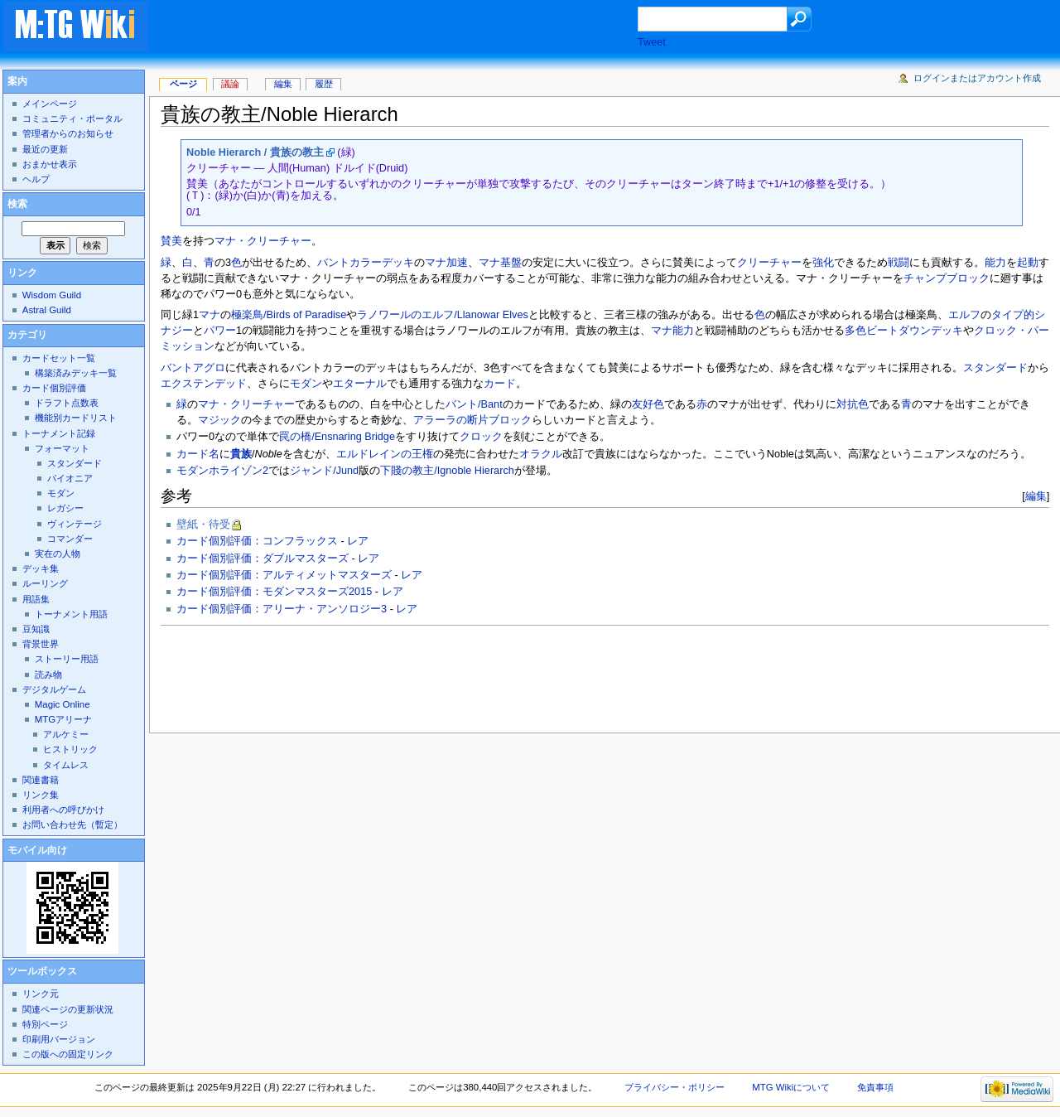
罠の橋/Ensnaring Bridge (337, 436)
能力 (995, 262)
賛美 (171, 241)
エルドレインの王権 (384, 454)
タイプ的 (1012, 315)
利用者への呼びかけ (63, 810)
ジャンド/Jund (324, 470)
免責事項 (875, 1087)
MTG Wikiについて (791, 1087)
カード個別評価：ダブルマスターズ (262, 558)
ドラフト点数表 (67, 403)
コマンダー (70, 539)
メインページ (49, 104)
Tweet (652, 42)
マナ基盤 (500, 262)
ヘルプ (36, 179)
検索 (17, 204)
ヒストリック (70, 749)
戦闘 (898, 262)
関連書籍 (40, 780)
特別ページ (45, 1024)
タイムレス (66, 765)
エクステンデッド (204, 383)
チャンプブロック (946, 278)
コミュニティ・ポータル (72, 118)
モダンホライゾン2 (222, 470)
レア (358, 541)
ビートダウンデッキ (914, 330)
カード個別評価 (54, 388)
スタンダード (995, 368)
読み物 (48, 674)
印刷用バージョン (58, 1039)
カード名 (197, 454)
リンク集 (40, 795)
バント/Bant (474, 404)
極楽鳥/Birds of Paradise (288, 315)
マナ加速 (446, 262)
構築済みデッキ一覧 (76, 373)
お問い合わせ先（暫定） (72, 824)
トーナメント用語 (71, 614)
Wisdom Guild (51, 295)
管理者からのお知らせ (67, 133)
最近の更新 (45, 149)
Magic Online (62, 704)
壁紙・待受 (203, 524)
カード (500, 383)
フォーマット (62, 448)
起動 (1027, 262)
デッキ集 (40, 568)
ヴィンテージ (74, 524)
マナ (209, 315)
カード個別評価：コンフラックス (257, 541)
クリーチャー (769, 262)
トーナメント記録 (58, 433)
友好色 (648, 404)
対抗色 (852, 404)
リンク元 (40, 994)
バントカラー (349, 262)
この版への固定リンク (67, 1054)
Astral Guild (46, 310)
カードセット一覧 (58, 358)
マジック (219, 420)
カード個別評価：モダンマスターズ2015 (274, 591)
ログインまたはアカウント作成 (977, 78)
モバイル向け (37, 850)
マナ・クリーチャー (262, 241)
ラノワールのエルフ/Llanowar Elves (442, 315)
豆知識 (36, 629)
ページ (183, 84)
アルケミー (66, 734)
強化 (823, 262)
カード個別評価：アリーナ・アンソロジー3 (281, 609)
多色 (855, 330)
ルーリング (45, 583)
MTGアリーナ (63, 719)
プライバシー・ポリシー (674, 1087)
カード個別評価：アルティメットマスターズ (284, 575)
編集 (1036, 496)
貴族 (241, 454)
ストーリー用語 (67, 659)
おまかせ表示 (49, 164)
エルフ (964, 315)
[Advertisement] (409, 28)
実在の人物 (57, 553)
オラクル (540, 454)
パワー (220, 330)
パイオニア (70, 478)
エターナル (360, 383)
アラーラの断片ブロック (472, 420)
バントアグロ (193, 368)
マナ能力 (672, 330)
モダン (306, 383)
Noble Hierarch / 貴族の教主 (255, 152)
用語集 (36, 599)
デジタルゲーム (54, 689)
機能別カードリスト (76, 418)
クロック (481, 436)
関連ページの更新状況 (67, 1009)
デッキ (398, 262)
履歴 (324, 84)
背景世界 (40, 644)
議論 (230, 84)
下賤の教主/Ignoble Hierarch (447, 470)
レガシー (65, 508)
